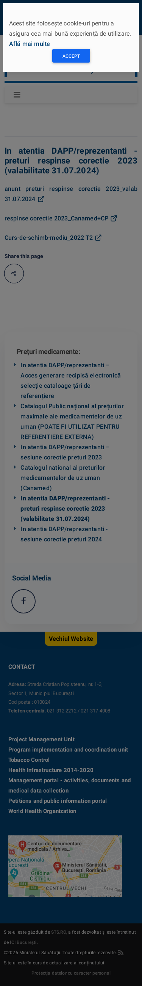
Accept (71, 56)
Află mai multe (29, 43)
